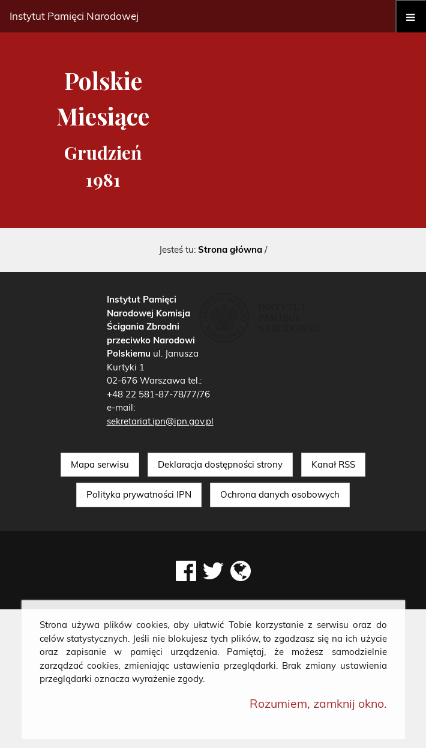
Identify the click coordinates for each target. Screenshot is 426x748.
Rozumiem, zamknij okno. (318, 703)
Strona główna (230, 249)
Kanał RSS (333, 464)
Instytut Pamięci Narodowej (74, 16)
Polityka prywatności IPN (138, 494)
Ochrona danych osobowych (280, 494)
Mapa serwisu (100, 464)
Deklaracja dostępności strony (220, 464)
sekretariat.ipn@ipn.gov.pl (160, 421)
